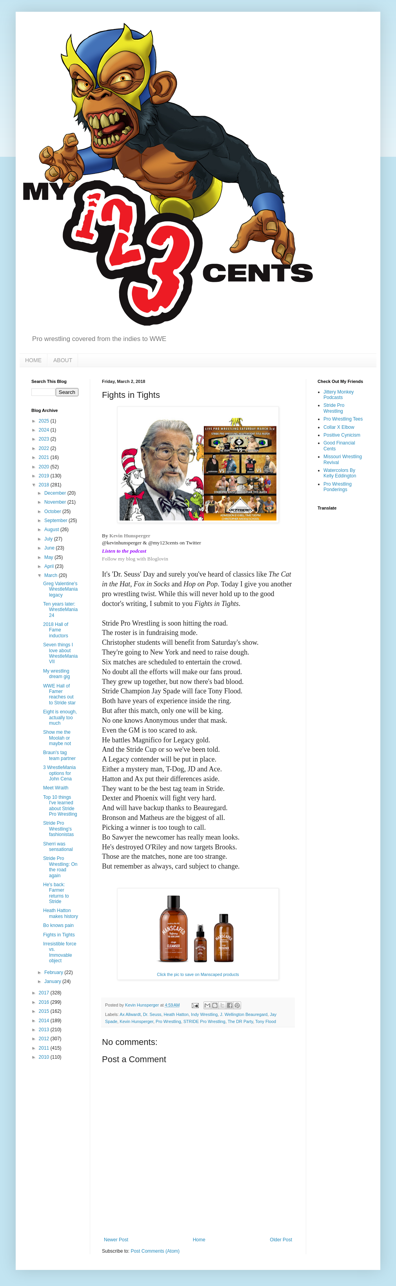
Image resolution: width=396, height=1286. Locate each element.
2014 (45, 1020)
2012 (45, 1038)
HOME (33, 360)
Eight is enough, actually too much (60, 717)
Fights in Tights (59, 935)
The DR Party (240, 1021)
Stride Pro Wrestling (333, 408)
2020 (45, 467)
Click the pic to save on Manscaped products (198, 974)
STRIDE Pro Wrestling (204, 1021)
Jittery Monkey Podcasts (338, 394)
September (56, 520)
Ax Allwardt (130, 1014)
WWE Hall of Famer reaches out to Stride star (59, 694)
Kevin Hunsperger (129, 536)
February (54, 972)
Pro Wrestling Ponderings (337, 486)
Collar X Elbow (338, 427)
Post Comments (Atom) (155, 1251)
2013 (45, 1029)
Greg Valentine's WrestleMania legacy (60, 589)
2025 (45, 421)
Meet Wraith (55, 788)
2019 (45, 476)
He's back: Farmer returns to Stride (56, 893)
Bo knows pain (58, 925)
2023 (45, 439)
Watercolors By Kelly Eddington (339, 473)
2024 (45, 430)
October (53, 511)
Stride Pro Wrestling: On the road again (60, 867)
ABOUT (62, 360)
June (50, 548)
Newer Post (116, 1239)
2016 (45, 1002)
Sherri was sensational (58, 846)
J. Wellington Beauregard (243, 1014)
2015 (45, 1011)
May (49, 557)
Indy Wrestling (204, 1014)
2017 (45, 993)
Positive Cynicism (341, 435)
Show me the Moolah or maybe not (57, 737)
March (51, 575)
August (52, 529)
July (49, 539)
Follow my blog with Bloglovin (135, 559)
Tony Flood (265, 1021)
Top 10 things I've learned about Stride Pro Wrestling (60, 805)
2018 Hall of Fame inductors (55, 630)
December (55, 493)
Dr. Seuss (152, 1014)
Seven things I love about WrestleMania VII (60, 653)
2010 (45, 1057)
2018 (45, 485)
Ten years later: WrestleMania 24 (60, 609)
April (49, 566)
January (53, 981)
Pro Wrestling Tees (343, 419)
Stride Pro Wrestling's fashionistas (58, 828)
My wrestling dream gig (56, 673)
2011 (45, 1048)
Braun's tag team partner (59, 755)
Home (199, 1239)
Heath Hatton (176, 1014)
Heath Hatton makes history (60, 913)
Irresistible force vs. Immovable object (59, 952)
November (55, 502)
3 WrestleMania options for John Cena (59, 773)
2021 (45, 457)
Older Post (281, 1239)
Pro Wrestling (168, 1021)
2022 (45, 448)
